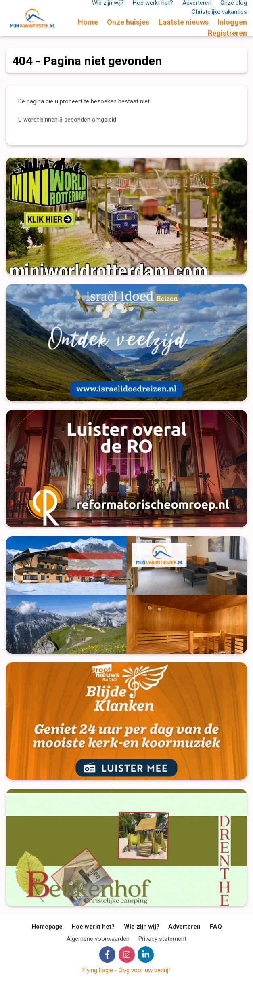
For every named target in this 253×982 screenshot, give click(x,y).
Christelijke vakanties (219, 11)
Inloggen (232, 22)
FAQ (216, 926)
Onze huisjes (128, 22)
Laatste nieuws (184, 22)
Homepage (47, 926)
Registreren (227, 33)
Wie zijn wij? (141, 926)
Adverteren (184, 926)
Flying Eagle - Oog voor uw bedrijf (126, 970)
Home (88, 22)
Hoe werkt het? (93, 926)
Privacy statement (162, 938)
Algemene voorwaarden (98, 938)
